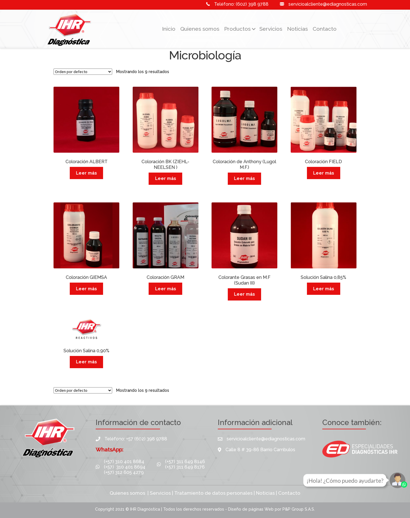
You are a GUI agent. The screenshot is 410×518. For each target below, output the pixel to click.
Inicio (168, 29)
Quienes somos (199, 29)
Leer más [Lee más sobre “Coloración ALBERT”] (86, 173)
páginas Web (262, 509)
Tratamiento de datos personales (213, 493)
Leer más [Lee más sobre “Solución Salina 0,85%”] (323, 288)
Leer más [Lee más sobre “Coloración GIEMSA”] (86, 288)
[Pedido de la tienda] (83, 72)
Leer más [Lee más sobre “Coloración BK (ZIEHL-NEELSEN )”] (165, 178)
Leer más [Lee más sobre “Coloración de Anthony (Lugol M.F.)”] (244, 178)
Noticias (297, 29)
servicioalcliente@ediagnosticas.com (327, 4)
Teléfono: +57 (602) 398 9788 (135, 439)
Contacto (325, 29)
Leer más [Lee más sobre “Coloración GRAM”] (165, 288)
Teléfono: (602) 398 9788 (241, 4)
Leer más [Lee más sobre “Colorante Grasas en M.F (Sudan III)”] (244, 294)
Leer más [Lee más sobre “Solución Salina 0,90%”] (86, 361)
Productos (237, 29)
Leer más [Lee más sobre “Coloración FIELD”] (323, 173)
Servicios (270, 29)
